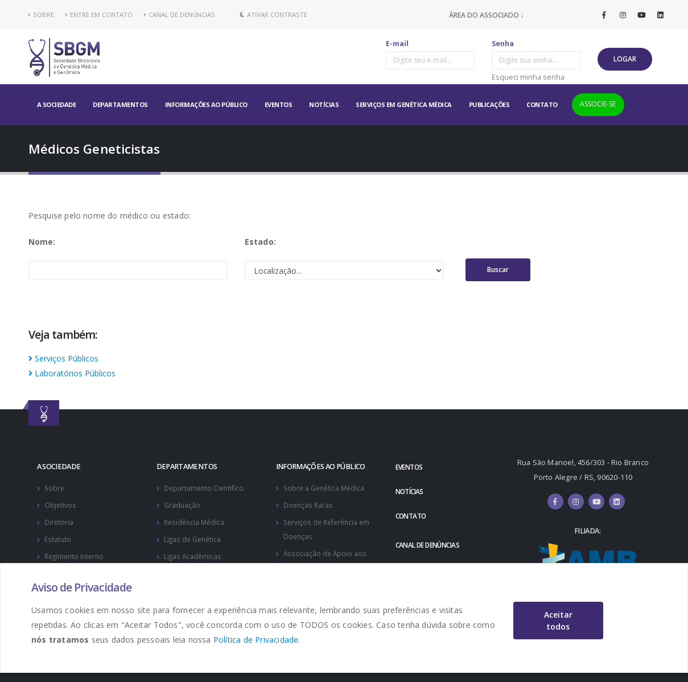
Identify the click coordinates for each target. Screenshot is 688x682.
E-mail (397, 43)
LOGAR (624, 59)
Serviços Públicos (63, 358)
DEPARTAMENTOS (120, 104)
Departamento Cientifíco (205, 487)
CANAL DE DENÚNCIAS (179, 14)
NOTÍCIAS (324, 104)
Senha (503, 43)
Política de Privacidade (256, 639)
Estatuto (58, 537)
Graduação (182, 504)
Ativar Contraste (273, 14)
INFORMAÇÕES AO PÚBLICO (206, 104)
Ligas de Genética (194, 537)
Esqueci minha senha (528, 77)
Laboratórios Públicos (72, 373)
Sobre (54, 487)
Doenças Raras (309, 504)
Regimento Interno (76, 553)
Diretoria (59, 520)
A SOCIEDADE (56, 104)
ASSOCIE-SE (598, 104)
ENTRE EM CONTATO (99, 14)
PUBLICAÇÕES (489, 104)
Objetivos (60, 504)
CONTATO (542, 104)
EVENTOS (278, 104)
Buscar (498, 269)
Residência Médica (196, 520)
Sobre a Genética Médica (325, 487)
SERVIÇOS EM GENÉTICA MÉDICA (404, 104)
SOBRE (41, 14)
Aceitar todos (558, 620)
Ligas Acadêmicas (193, 553)
